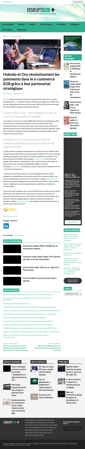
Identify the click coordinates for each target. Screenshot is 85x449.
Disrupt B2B (7, 93)
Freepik (28, 445)
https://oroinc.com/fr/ (10, 216)
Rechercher (78, 2)
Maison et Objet (40, 159)
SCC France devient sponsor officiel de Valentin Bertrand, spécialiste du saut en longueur (15, 348)
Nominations (22, 29)
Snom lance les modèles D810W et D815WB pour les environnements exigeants (40, 247)
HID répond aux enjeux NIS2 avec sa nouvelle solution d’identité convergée (27, 294)
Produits (32, 24)
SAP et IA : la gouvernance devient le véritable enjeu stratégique (24, 317)
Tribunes (21, 24)
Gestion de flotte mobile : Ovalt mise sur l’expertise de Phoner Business (75, 107)
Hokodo (6, 99)
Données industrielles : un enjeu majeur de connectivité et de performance (28, 325)
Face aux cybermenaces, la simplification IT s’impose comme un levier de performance (46, 384)
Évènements (74, 24)
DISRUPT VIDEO (70, 134)
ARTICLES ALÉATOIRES (12, 362)
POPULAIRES (63, 362)
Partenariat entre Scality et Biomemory (16, 303)
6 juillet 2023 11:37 (18, 93)
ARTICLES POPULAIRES (12, 241)
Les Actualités (8, 24)
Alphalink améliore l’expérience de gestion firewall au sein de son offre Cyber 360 (73, 370)
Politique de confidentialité (47, 443)
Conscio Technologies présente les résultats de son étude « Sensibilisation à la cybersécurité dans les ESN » (19, 373)
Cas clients (61, 24)
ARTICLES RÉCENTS (38, 362)
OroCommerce (16, 166)
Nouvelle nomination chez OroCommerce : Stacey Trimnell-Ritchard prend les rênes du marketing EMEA (18, 407)
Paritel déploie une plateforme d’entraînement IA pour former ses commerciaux (29, 314)
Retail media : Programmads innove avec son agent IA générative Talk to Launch (19, 390)
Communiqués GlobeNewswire (73, 280)
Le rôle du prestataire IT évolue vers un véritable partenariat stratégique (73, 383)
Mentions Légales (33, 443)
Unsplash (22, 445)
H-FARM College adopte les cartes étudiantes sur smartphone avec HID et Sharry (30, 328)
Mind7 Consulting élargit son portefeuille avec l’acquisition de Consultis (47, 348)
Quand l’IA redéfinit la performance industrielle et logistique (74, 122)
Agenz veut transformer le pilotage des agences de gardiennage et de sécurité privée (31, 332)
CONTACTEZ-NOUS (7, 2)
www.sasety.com (72, 222)
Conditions (6, 445)
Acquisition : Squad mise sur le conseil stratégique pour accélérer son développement (31, 310)
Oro (15, 102)
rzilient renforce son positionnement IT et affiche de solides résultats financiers (29, 307)
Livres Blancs (7, 29)
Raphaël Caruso (51, 179)
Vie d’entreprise (46, 24)
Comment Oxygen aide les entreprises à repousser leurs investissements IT (28, 321)
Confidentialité (72, 443)
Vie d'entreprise (19, 235)
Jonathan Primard (23, 201)
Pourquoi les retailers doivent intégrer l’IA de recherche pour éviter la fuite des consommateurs (41, 258)
